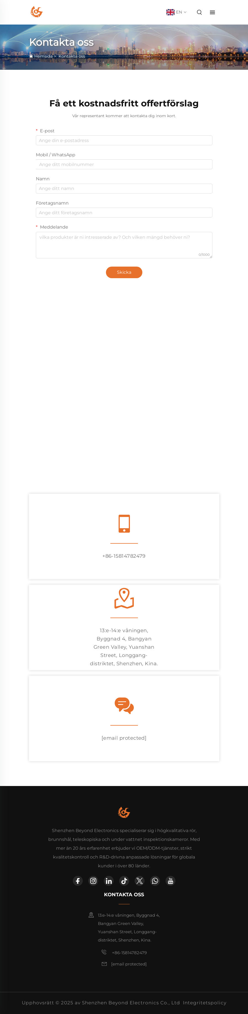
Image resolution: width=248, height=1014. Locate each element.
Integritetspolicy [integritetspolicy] (204, 1002)
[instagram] (93, 881)
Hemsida (43, 56)
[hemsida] (36, 12)
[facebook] (78, 881)
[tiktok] (124, 881)
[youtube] (170, 881)
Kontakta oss (71, 56)
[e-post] (124, 738)
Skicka (124, 272)
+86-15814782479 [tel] (124, 556)
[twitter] (140, 881)
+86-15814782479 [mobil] (124, 952)
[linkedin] (109, 881)
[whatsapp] (155, 881)
